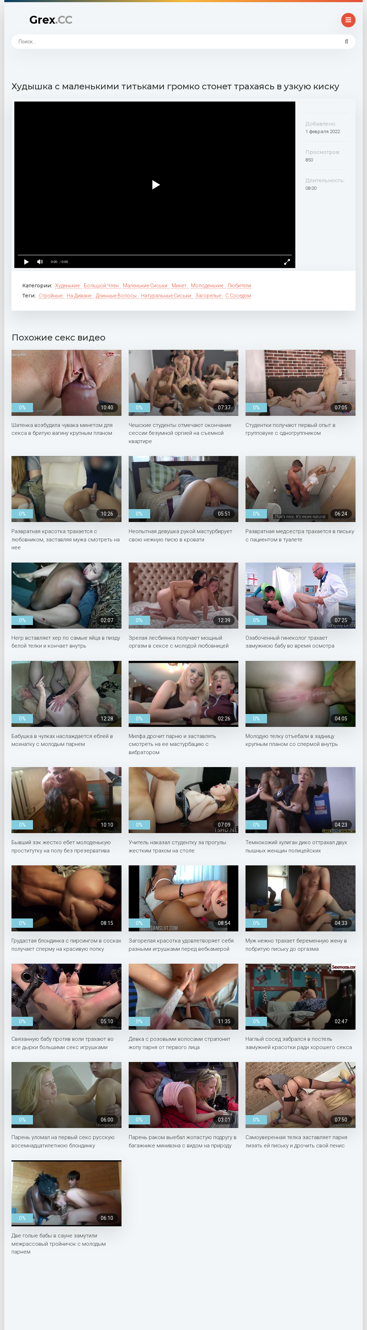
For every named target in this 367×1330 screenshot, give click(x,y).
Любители (239, 285)
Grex (50, 20)
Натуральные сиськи (166, 296)
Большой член (102, 285)
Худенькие (68, 285)
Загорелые (208, 296)
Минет (180, 285)
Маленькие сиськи (145, 285)
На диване (79, 296)
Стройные (51, 296)
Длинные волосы (117, 296)
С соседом (238, 296)
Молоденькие (207, 285)
